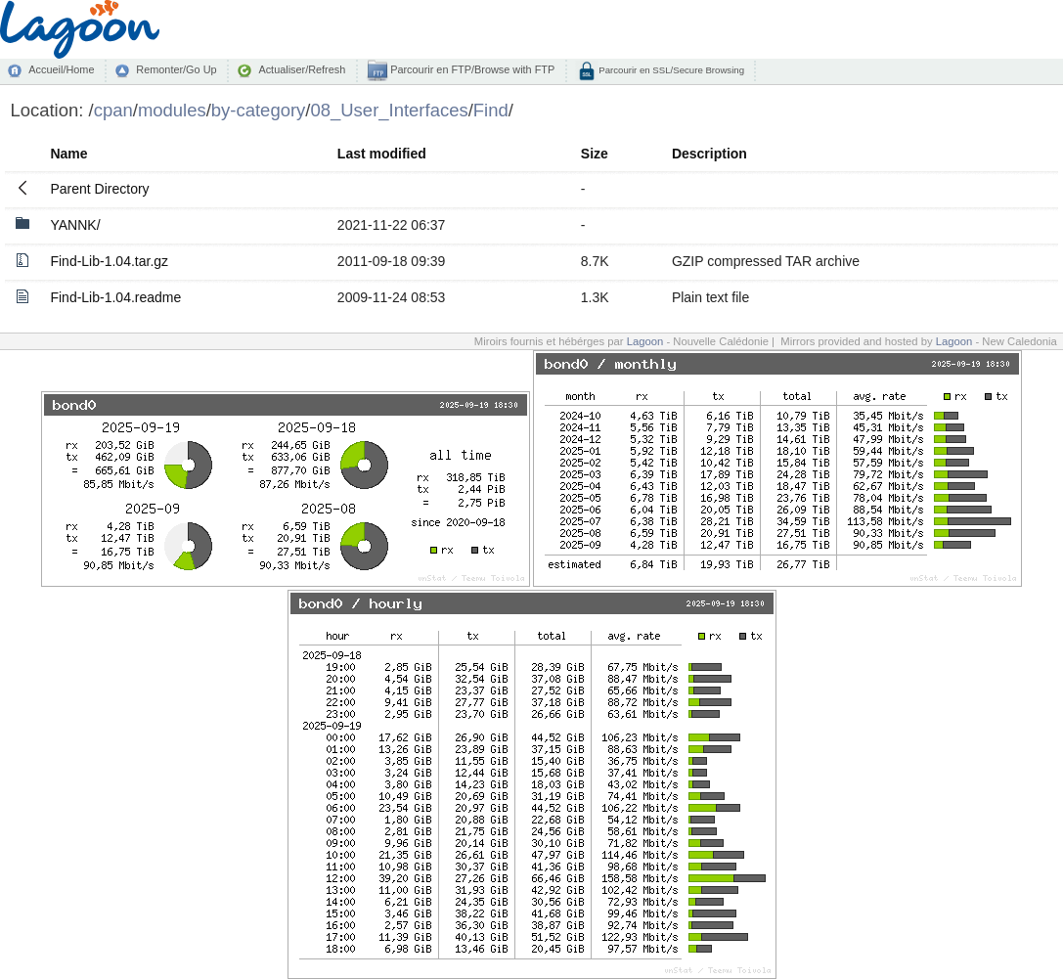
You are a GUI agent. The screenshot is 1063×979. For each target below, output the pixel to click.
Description (709, 153)
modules (172, 110)
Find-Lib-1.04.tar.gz (109, 261)
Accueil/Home (61, 69)
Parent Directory (99, 189)
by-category (258, 110)
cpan (113, 110)
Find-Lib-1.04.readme (115, 297)
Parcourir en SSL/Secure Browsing (670, 70)
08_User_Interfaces (388, 110)
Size (594, 153)
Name (68, 153)
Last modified (381, 153)
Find (491, 110)
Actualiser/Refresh (301, 69)
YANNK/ (75, 225)
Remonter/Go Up (176, 69)
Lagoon (645, 341)
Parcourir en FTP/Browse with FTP (470, 69)
